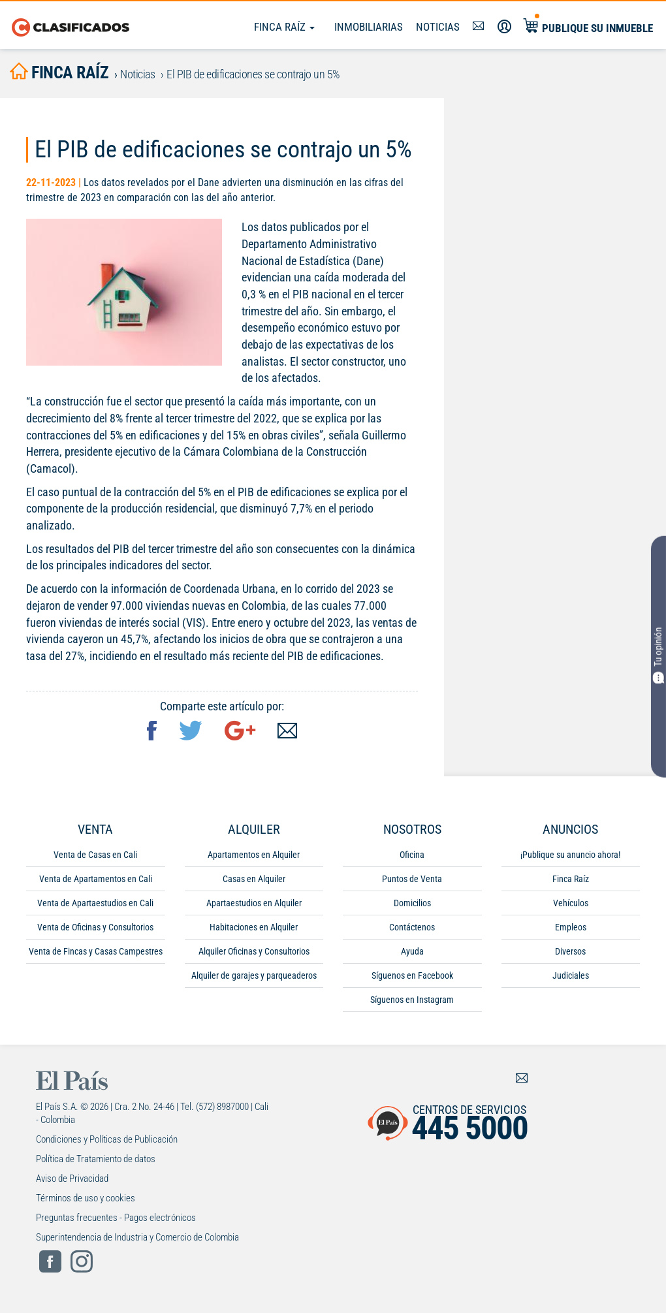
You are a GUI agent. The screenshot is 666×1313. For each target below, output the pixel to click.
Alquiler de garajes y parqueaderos (254, 977)
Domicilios (412, 904)
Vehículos (570, 904)
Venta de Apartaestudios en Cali (95, 904)
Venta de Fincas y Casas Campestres (96, 952)
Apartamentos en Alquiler (254, 856)
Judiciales (570, 977)
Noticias (438, 26)
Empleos (570, 928)
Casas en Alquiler (254, 880)
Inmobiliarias (368, 26)
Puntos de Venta (412, 880)
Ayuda (412, 952)
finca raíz (62, 73)
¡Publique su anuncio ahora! (570, 856)
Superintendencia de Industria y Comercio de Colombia (137, 1238)
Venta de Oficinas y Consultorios (95, 928)
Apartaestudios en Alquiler (254, 904)
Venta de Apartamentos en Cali (95, 880)
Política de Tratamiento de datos (95, 1160)
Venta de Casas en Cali (95, 856)
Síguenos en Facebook (412, 977)
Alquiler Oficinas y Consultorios (253, 952)
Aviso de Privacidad (72, 1180)
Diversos (570, 952)
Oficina (412, 856)
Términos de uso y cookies (85, 1199)
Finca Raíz (284, 26)
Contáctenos (412, 928)
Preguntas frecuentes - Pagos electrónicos (116, 1219)
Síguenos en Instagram (412, 1001)
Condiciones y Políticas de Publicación (107, 1141)
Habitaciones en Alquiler (254, 928)
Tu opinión (659, 655)
